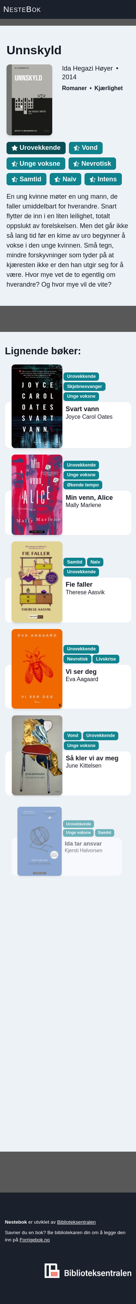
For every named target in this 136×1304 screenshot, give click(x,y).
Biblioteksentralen (76, 1222)
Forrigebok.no (35, 1239)
